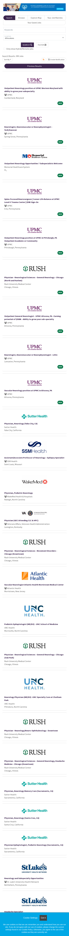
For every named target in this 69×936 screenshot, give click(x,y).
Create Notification (56, 59)
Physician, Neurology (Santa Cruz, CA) (21, 818)
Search (9, 17)
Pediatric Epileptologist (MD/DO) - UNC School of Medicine (31, 624)
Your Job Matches (55, 17)
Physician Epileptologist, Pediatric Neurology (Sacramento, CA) (33, 845)
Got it (43, 918)
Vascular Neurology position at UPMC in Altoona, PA (28, 390)
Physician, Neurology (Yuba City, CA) (21, 423)
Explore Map (36, 17)
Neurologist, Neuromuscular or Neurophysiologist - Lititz (30, 355)
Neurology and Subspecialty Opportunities (24, 878)
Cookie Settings (30, 918)
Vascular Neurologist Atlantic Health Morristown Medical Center (34, 584)
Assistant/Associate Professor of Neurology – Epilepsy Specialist (34, 457)
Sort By (7, 59)
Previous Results (34, 66)
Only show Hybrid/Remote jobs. (20, 49)
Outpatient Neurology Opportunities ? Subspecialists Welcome (33, 163)
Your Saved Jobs (34, 22)
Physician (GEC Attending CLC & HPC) (21, 520)
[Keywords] (34, 30)
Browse (21, 17)
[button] (42, 44)
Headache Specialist (13, 911)
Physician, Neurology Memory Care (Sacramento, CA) (28, 791)
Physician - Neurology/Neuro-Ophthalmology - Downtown (31, 730)
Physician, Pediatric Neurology (18, 493)
